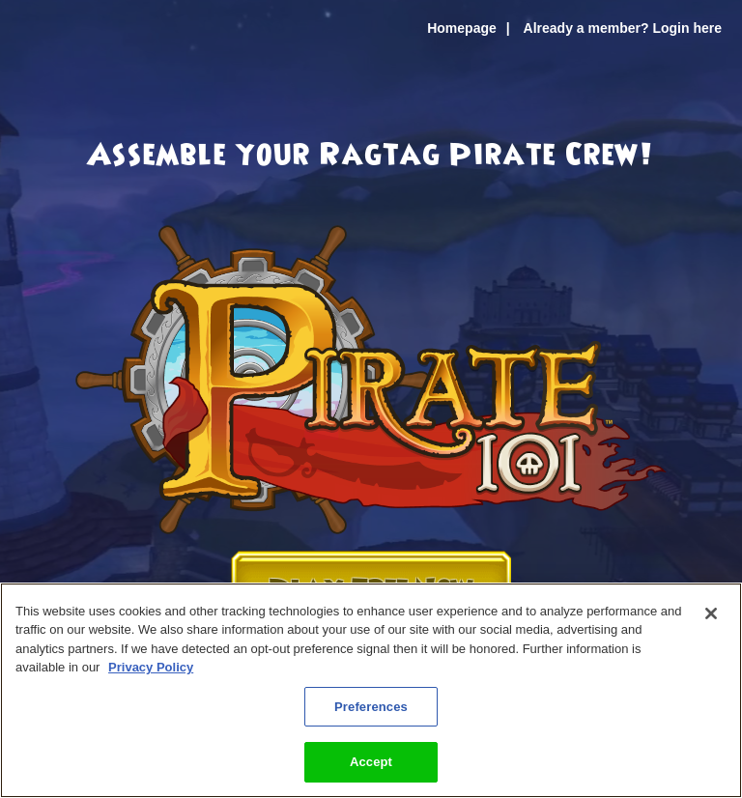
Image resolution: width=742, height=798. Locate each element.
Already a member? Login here (623, 28)
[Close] (711, 613)
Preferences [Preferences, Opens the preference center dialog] (371, 706)
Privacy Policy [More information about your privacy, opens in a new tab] (150, 667)
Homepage (462, 28)
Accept (371, 762)
